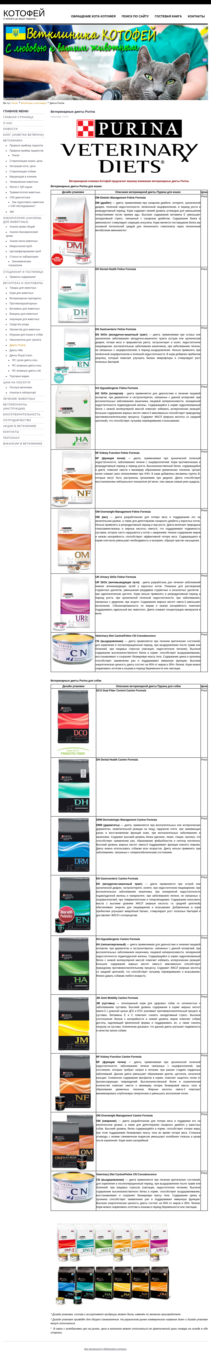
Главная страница (18, 117)
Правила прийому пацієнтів (26, 145)
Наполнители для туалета (25, 339)
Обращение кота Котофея (93, 16)
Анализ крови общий (22, 226)
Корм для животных (21, 293)
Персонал (11, 437)
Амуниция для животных (24, 319)
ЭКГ (11, 211)
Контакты (196, 16)
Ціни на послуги (16, 382)
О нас (7, 123)
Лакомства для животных (24, 329)
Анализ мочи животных (23, 241)
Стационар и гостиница (23, 271)
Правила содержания (22, 276)
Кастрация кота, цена (22, 166)
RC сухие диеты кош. (25, 360)
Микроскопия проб (20, 246)
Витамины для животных (24, 308)
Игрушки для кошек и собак (26, 334)
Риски (15, 155)
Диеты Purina (17, 345)
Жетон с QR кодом (20, 186)
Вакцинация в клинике (23, 176)
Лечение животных (19, 398)
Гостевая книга (168, 16)
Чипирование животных (23, 181)
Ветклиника (13, 140)
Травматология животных (24, 192)
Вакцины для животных (23, 313)
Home (14, 103)
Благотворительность (21, 414)
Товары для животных (22, 287)
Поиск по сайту (135, 16)
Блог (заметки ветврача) (23, 134)
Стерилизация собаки (22, 171)
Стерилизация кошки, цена (25, 160)
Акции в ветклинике (20, 426)
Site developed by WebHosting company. (105, 1349)
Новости (10, 129)
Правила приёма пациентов (26, 150)
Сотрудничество (17, 420)
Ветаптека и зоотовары (34, 103)
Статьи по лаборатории (23, 256)
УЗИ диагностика (19, 197)
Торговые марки (19, 376)
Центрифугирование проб (25, 251)
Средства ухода (19, 324)
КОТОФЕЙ (24, 13)
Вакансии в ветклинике (22, 443)
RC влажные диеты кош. (27, 365)
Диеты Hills (16, 350)
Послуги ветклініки (20, 387)
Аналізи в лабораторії (22, 392)
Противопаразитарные (23, 303)
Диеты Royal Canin (20, 355)
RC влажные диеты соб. (26, 370)
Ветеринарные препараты (25, 298)
